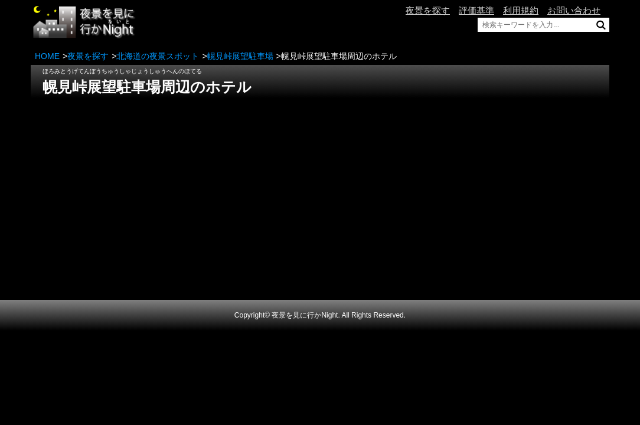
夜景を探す (428, 10)
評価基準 (476, 10)
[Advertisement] (320, 183)
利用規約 (520, 10)
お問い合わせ (573, 10)
